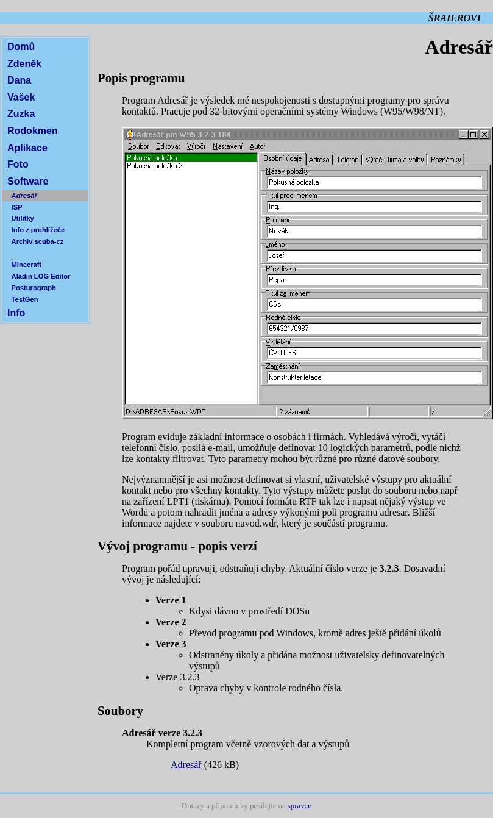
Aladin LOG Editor (41, 276)
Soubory (120, 710)
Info (16, 313)
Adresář (24, 195)
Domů (21, 46)
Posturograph (34, 287)
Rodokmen (32, 131)
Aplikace (27, 148)
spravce (299, 806)
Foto (18, 164)
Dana (19, 80)
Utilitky (23, 218)
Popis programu (141, 78)
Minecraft (27, 264)
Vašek (21, 97)
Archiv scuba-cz (38, 241)
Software (28, 181)
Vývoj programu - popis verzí (177, 546)
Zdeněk (24, 64)
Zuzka (21, 113)
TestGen (25, 299)
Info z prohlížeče (38, 229)
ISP (17, 207)
